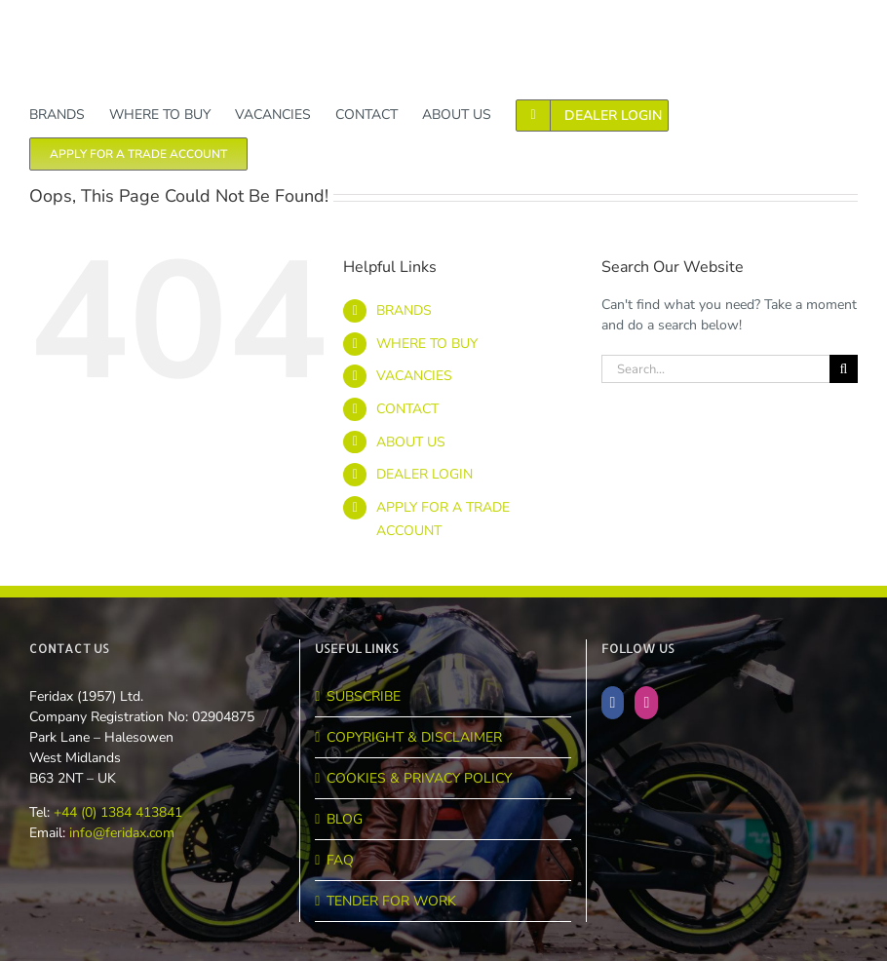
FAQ (340, 860)
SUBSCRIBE (364, 696)
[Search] (843, 369)
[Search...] (715, 369)
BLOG (345, 819)
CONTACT (407, 409)
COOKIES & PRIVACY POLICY (419, 778)
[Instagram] (646, 702)
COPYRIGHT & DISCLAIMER (414, 737)
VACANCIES (414, 375)
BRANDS (404, 310)
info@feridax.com (121, 833)
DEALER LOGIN (424, 474)
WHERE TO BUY (427, 343)
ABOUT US (410, 442)
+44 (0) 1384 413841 (116, 812)
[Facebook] (613, 702)
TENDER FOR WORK (391, 901)
